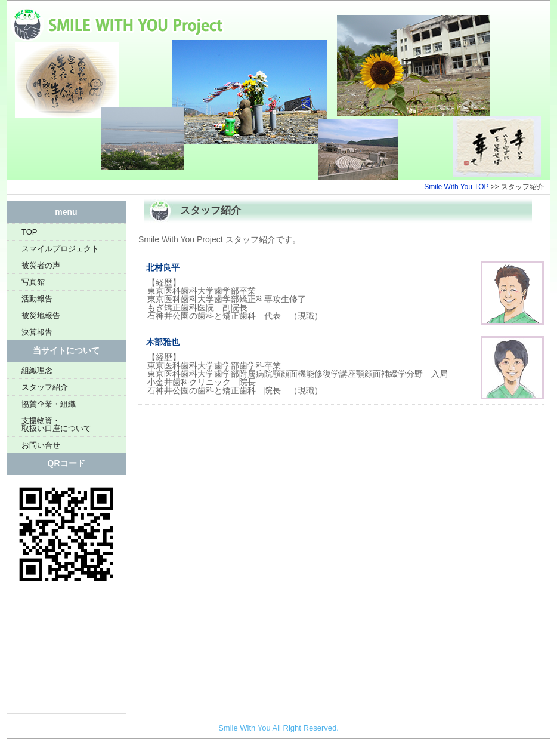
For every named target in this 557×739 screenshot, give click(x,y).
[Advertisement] (66, 653)
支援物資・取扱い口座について (56, 424)
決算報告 (36, 332)
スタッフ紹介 (44, 387)
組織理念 (36, 370)
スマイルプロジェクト (60, 248)
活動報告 (36, 298)
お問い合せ (40, 445)
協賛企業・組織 (48, 403)
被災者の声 (40, 265)
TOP (29, 231)
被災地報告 (40, 315)
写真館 (33, 282)
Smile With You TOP (456, 187)
